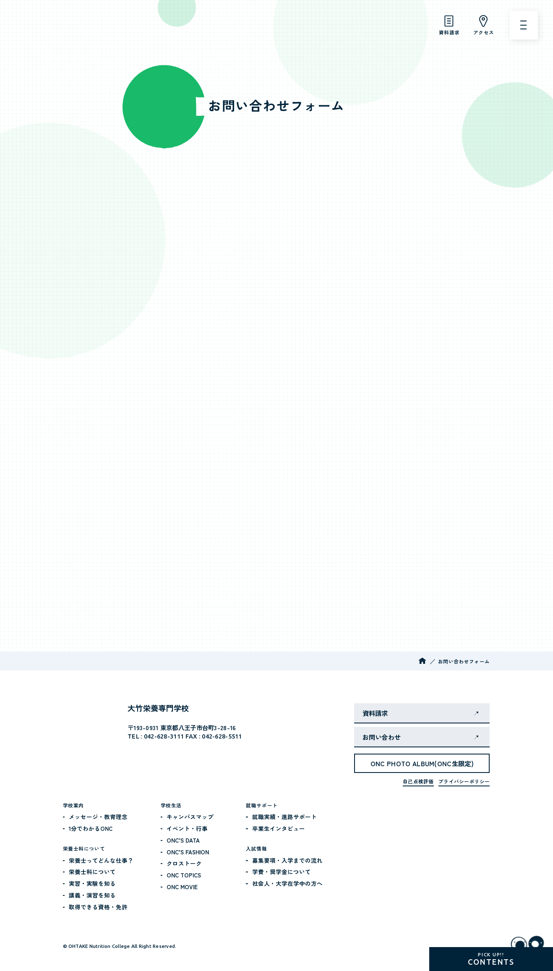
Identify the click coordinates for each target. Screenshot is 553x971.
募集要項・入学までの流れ (287, 860)
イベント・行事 (187, 828)
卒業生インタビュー (278, 828)
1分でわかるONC (90, 828)
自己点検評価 (418, 781)
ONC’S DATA (183, 840)
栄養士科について (92, 871)
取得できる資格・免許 (98, 907)
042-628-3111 (164, 736)
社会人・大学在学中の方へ (287, 883)
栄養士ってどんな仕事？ (101, 860)
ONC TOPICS (184, 875)
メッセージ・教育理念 (98, 816)
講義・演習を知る (92, 895)
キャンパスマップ (190, 816)
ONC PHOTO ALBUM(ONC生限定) (422, 763)
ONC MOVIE (182, 886)
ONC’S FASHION (188, 852)
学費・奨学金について (281, 871)
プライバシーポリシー (464, 781)
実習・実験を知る (92, 883)
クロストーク (184, 863)
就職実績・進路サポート (284, 816)
